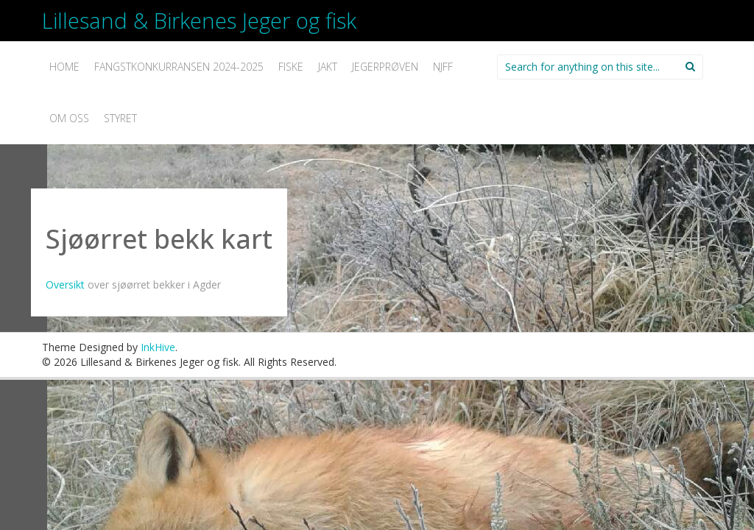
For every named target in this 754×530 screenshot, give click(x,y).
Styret (120, 118)
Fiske (290, 67)
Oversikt (67, 285)
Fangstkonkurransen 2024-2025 (179, 67)
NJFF (443, 67)
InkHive (158, 347)
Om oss (69, 118)
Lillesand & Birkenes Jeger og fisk (199, 20)
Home (64, 67)
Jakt (327, 67)
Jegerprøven (385, 67)
